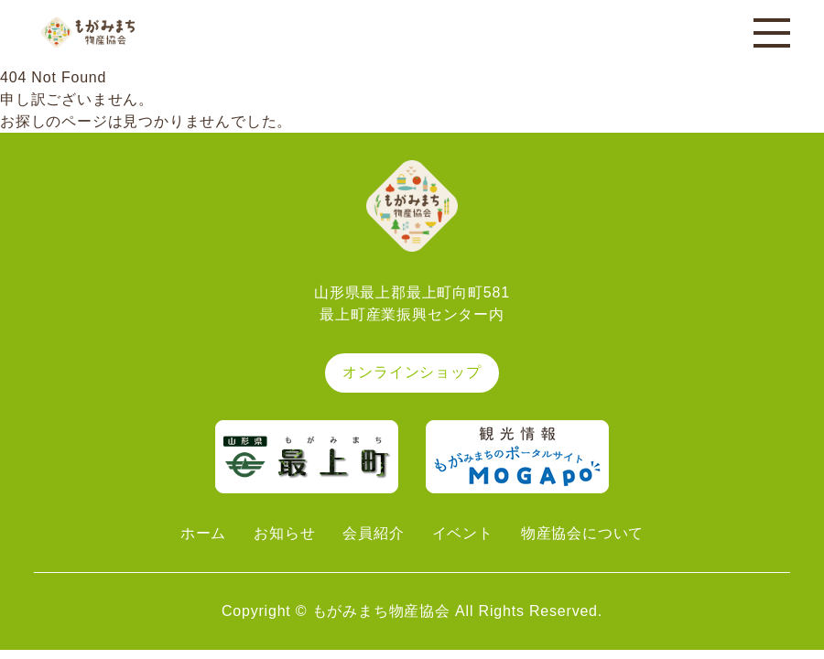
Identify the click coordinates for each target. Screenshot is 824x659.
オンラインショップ (411, 372)
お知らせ (284, 533)
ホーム (203, 533)
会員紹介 (373, 533)
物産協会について (582, 533)
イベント (462, 533)
